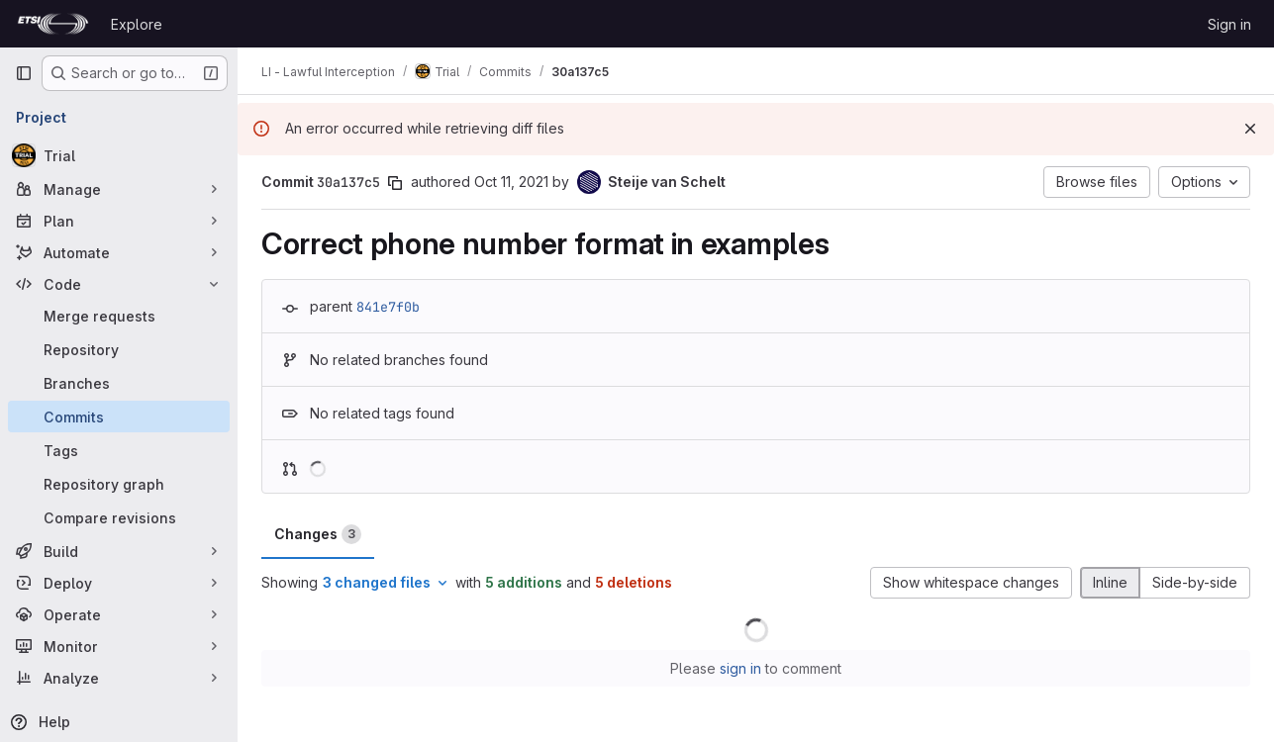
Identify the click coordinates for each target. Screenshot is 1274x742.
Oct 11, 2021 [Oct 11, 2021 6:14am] (511, 181)
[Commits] (119, 416)
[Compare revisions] (119, 517)
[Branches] (119, 383)
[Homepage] (53, 24)
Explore (136, 24)
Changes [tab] (317, 534)
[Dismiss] (1250, 128)
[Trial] (119, 155)
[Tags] (119, 450)
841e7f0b (388, 307)
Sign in (1229, 24)
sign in (740, 668)
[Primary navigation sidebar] (24, 73)
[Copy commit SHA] (395, 183)
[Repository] (119, 349)
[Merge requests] (119, 315)
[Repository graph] (119, 484)
